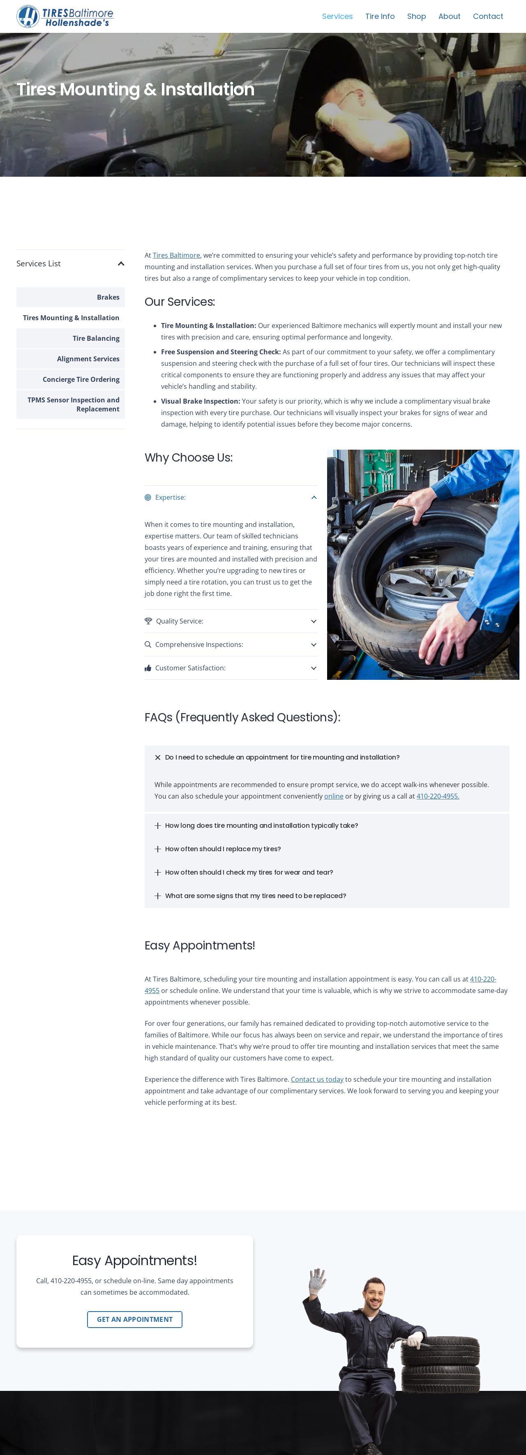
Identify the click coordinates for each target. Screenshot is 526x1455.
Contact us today (317, 1079)
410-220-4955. (438, 796)
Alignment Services (88, 358)
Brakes (108, 297)
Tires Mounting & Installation (71, 317)
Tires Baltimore (176, 255)
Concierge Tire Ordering (81, 379)
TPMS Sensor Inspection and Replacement (74, 404)
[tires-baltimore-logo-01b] (65, 16)
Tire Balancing (96, 338)
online (334, 796)
